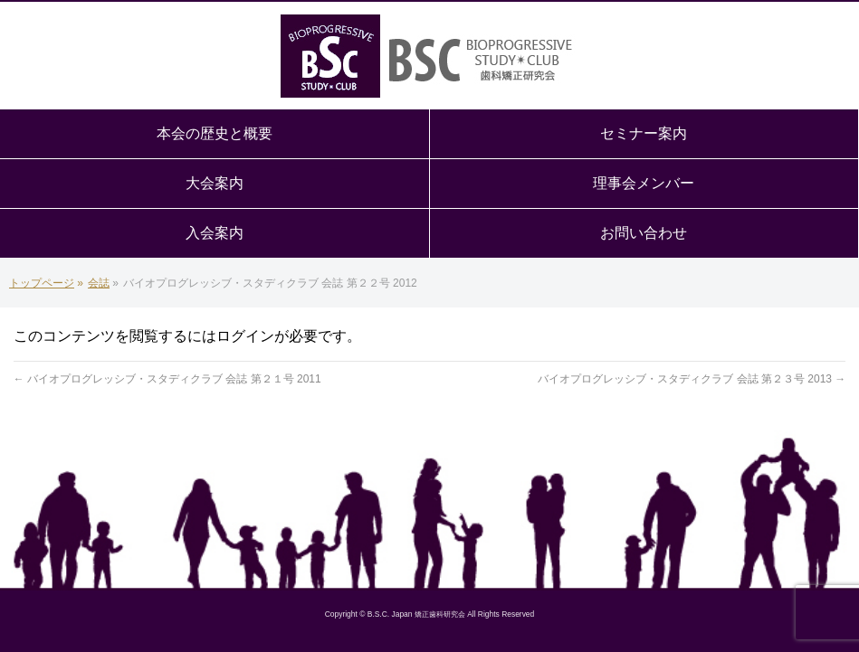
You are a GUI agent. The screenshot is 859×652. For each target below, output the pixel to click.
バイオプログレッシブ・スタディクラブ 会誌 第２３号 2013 (691, 379)
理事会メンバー (643, 183)
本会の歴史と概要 (214, 133)
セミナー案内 (643, 133)
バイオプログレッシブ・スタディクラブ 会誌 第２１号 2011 (167, 379)
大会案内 (214, 183)
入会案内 (214, 233)
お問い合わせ (643, 233)
